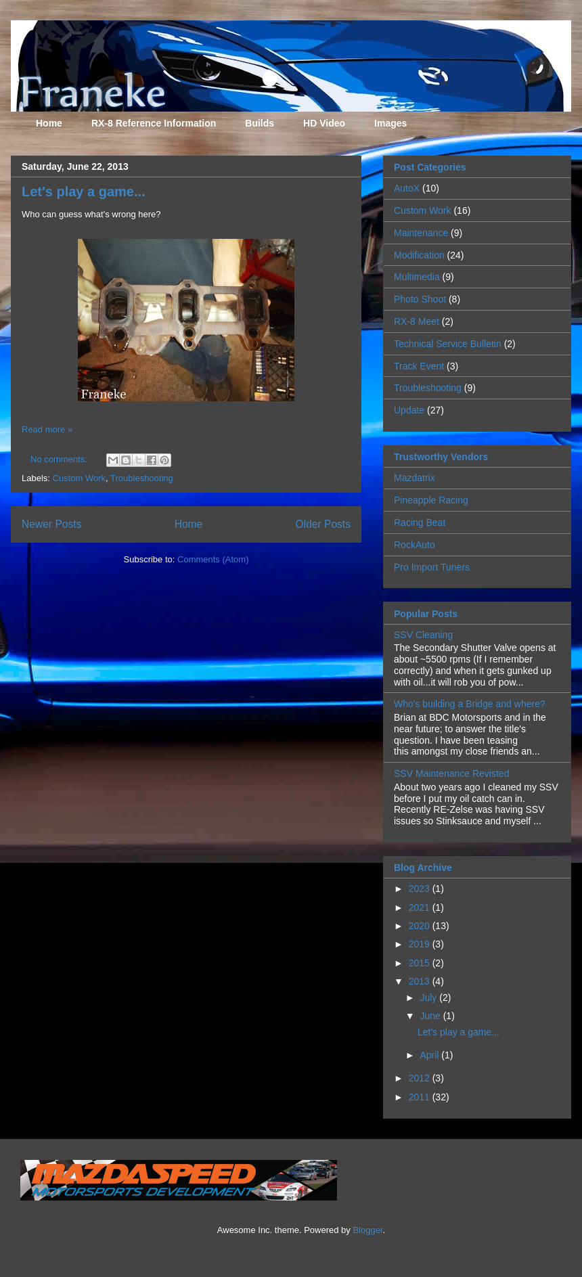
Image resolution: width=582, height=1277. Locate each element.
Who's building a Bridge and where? (469, 703)
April (430, 1055)
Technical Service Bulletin (447, 343)
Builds (259, 123)
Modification (419, 255)
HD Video (324, 123)
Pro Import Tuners (432, 567)
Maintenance (421, 232)
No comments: (59, 459)
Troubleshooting (141, 478)
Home (49, 123)
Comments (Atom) (212, 559)
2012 (420, 1078)
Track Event (419, 366)
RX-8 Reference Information (153, 123)
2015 (420, 963)
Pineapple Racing (431, 500)
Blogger (367, 1230)
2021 (420, 907)
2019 (420, 944)
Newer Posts (51, 524)
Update (409, 410)
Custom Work (79, 478)
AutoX (407, 188)
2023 (420, 888)
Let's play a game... (84, 191)
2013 (420, 981)
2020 (420, 925)
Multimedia (417, 276)
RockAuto (414, 544)
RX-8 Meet (416, 321)
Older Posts (323, 524)
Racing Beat (419, 522)
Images (390, 123)
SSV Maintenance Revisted (451, 773)
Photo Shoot (420, 299)
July (429, 997)
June (431, 1015)
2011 (420, 1097)
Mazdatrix (414, 477)
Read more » (47, 429)
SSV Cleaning (423, 634)
